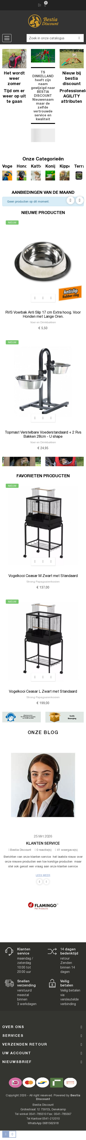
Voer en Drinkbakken (43, 322)
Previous (71, 200)
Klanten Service (43, 843)
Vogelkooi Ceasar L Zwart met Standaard (43, 691)
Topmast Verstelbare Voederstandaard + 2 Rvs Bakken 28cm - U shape (43, 434)
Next (80, 200)
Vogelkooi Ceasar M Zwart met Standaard (43, 576)
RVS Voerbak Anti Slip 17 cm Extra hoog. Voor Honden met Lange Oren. (43, 314)
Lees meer (43, 875)
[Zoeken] (55, 38)
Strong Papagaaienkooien (43, 581)
